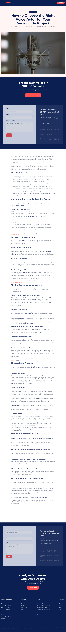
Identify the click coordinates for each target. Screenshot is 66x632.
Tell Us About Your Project (33, 95)
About (37, 2)
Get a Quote (61, 2)
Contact (43, 2)
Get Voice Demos (33, 588)
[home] (6, 2)
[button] (25, 2)
